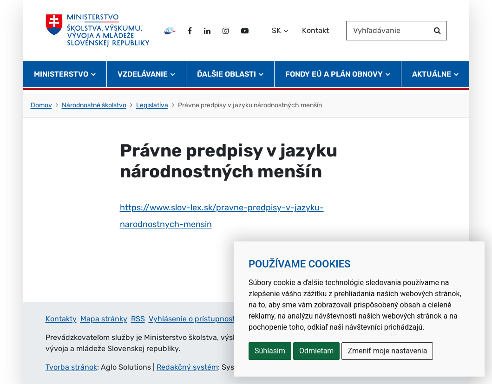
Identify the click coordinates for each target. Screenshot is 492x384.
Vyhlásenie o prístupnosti (193, 318)
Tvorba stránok (71, 367)
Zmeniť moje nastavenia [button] (387, 350)
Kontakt (315, 31)
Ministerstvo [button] (61, 76)
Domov (41, 105)
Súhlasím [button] (270, 350)
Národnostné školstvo (94, 105)
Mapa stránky (103, 318)
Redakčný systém (187, 367)
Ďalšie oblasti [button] (226, 76)
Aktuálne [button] (431, 76)
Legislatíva (152, 105)
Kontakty (61, 318)
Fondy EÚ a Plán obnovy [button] (334, 76)
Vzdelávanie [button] (143, 76)
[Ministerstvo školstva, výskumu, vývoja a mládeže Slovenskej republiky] (99, 32)
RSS (138, 318)
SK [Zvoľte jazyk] (276, 31)
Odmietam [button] (316, 350)
